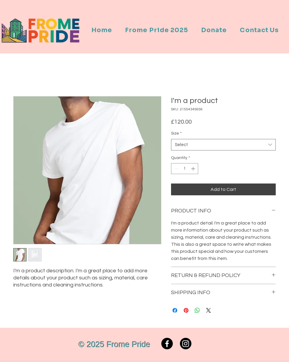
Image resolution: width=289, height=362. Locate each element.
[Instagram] (185, 343)
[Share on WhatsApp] (197, 310)
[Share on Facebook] (174, 310)
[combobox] (223, 144)
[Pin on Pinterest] (186, 310)
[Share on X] (208, 310)
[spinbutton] (184, 168)
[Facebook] (167, 343)
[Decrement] (175, 168)
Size (176, 133)
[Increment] (193, 168)
